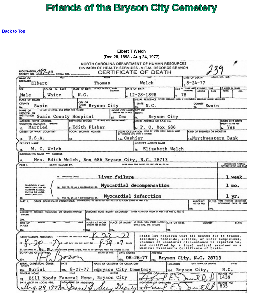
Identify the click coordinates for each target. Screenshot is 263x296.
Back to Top (13, 31)
